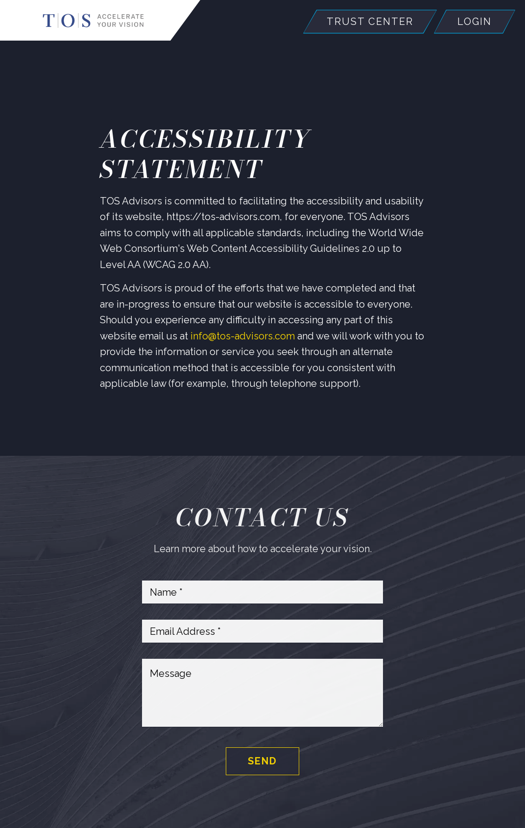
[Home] (93, 20)
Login (474, 21)
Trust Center (370, 21)
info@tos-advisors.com (244, 336)
